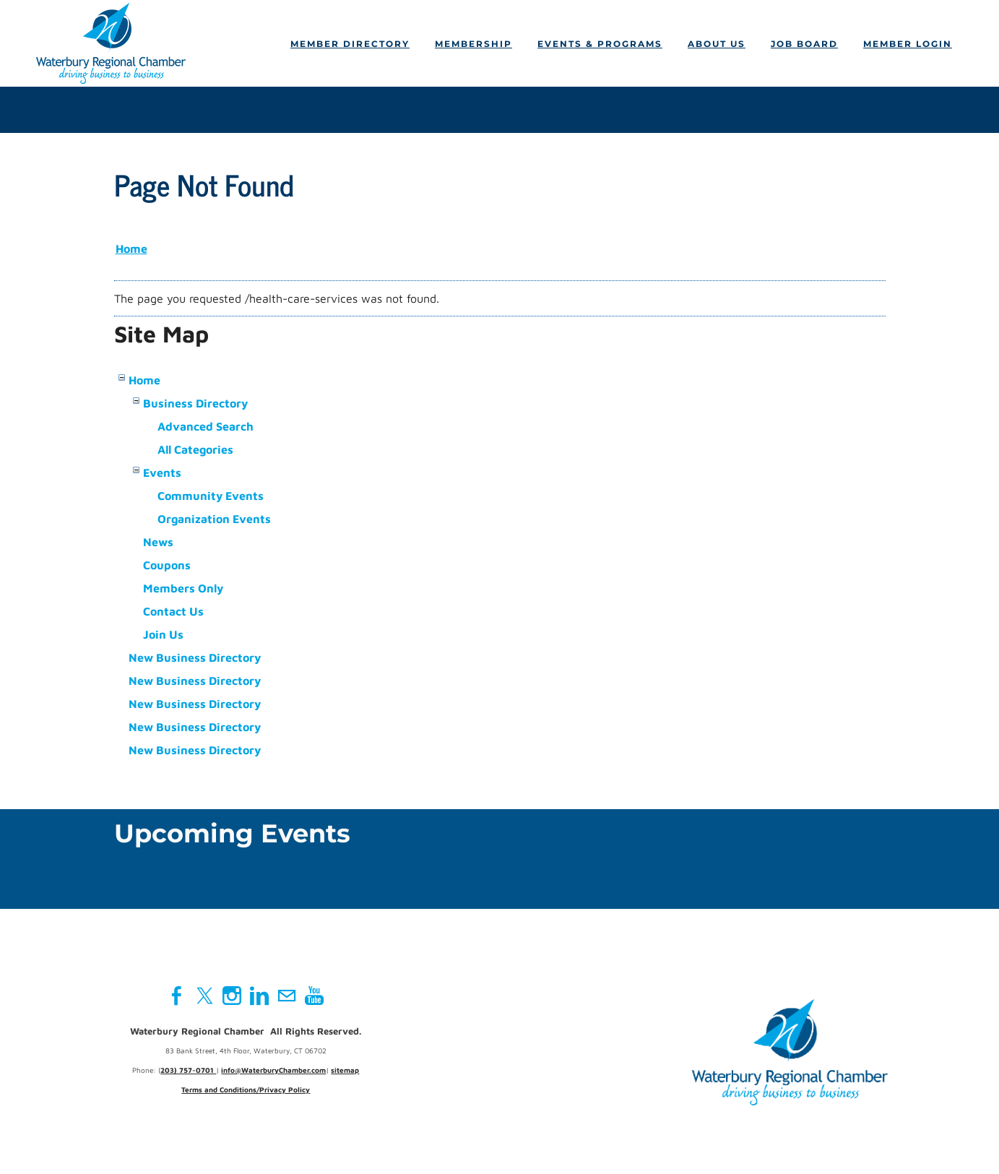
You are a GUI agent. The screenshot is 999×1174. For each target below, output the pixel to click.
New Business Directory (195, 657)
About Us (716, 43)
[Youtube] (314, 995)
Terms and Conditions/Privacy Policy (245, 1089)
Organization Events (214, 518)
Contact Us (173, 611)
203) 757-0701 (188, 1070)
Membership (473, 43)
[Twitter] (204, 995)
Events (162, 472)
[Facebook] (177, 995)
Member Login (907, 43)
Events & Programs (599, 43)
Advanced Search (205, 426)
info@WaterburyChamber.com (273, 1070)
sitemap (345, 1070)
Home (131, 248)
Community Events (210, 495)
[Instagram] (231, 995)
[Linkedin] (259, 995)
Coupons (167, 564)
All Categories (195, 449)
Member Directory (350, 43)
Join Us (163, 634)
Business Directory (195, 403)
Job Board (804, 43)
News (158, 541)
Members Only (183, 588)
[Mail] (286, 995)
